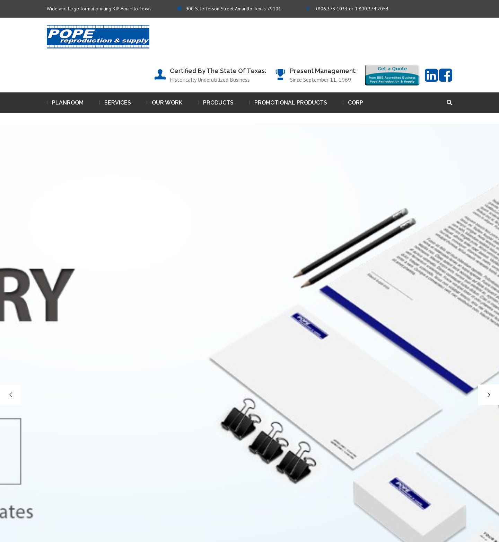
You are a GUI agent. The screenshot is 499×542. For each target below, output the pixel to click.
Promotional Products (290, 102)
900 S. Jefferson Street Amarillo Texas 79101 (229, 9)
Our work (167, 102)
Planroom (68, 102)
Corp (355, 102)
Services (117, 102)
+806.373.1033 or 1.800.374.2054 (347, 9)
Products (218, 102)
